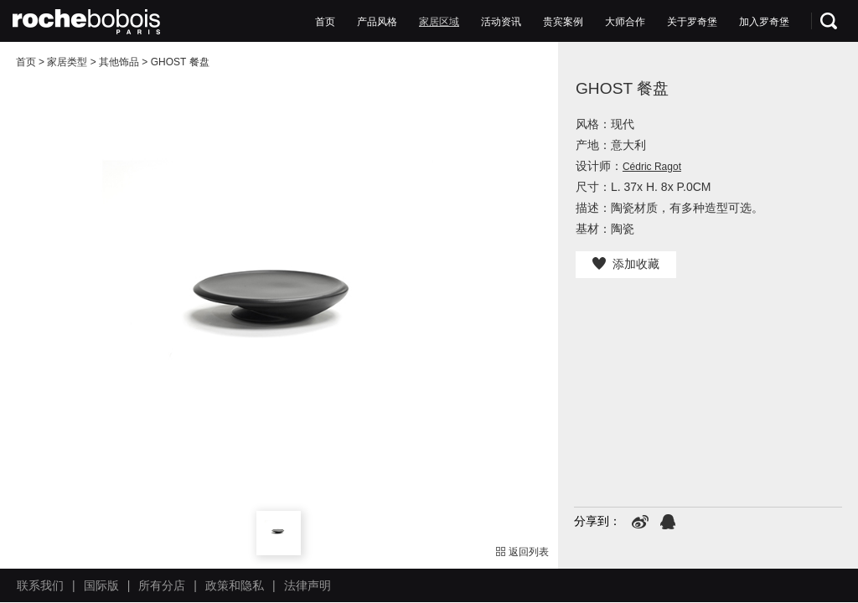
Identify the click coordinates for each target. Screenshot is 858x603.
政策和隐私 (234, 585)
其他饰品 (119, 62)
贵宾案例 (563, 22)
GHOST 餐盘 (180, 62)
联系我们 (40, 585)
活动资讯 (501, 22)
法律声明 (307, 585)
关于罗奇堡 (692, 22)
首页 (325, 22)
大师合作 (625, 22)
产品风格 (377, 22)
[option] (279, 321)
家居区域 (439, 22)
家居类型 (67, 62)
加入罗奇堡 (764, 22)
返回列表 (522, 552)
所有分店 (161, 585)
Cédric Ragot (652, 167)
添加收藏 (625, 264)
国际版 (101, 585)
